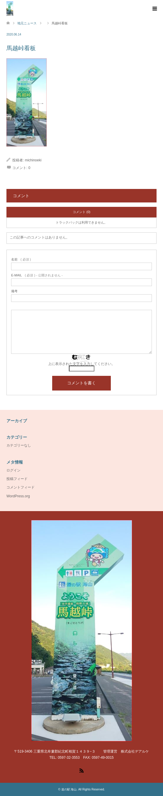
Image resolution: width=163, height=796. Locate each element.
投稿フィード (17, 479)
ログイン (13, 470)
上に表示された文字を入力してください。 (81, 364)
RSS (81, 770)
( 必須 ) (21, 259)
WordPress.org (18, 496)
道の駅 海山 (69, 789)
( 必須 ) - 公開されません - (37, 275)
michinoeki (33, 160)
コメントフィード (20, 487)
